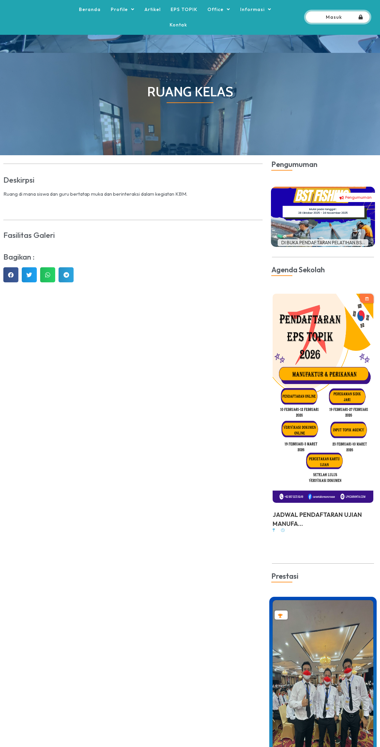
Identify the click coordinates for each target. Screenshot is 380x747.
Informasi (255, 18)
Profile (122, 18)
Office (218, 18)
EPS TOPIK (184, 18)
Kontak (178, 34)
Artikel (153, 18)
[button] (10, 292)
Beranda (90, 18)
